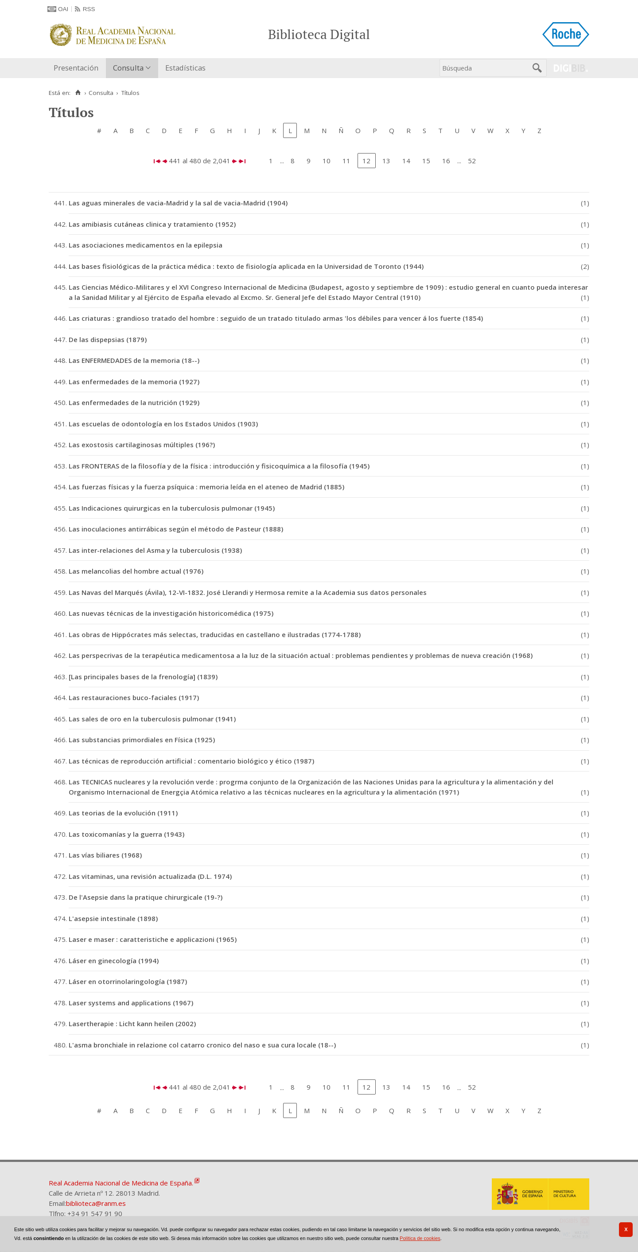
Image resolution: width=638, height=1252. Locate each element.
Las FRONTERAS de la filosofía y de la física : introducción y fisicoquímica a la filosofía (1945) (219, 465)
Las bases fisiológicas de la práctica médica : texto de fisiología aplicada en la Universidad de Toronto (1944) (246, 266)
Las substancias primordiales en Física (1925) (142, 739)
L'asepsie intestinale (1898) (113, 918)
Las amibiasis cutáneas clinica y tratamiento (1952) (152, 224)
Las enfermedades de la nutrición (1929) (134, 402)
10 (327, 160)
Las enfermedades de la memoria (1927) (134, 381)
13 (386, 160)
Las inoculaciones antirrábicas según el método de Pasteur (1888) (176, 528)
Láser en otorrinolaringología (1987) (128, 981)
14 (406, 160)
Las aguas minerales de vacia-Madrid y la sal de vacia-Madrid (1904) (178, 202)
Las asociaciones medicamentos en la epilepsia (145, 244)
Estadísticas (185, 68)
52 (472, 160)
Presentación (76, 68)
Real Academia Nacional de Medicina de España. (121, 1182)
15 (426, 160)
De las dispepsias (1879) (108, 339)
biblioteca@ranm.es (96, 1203)
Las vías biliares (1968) (105, 854)
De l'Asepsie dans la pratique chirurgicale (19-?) (145, 897)
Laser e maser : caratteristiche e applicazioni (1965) (153, 939)
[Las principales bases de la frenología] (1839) (143, 676)
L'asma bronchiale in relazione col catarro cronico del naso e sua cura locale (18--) (202, 1044)
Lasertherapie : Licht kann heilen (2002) (132, 1023)
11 (346, 160)
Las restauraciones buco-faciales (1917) (134, 697)
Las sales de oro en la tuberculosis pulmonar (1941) (152, 718)
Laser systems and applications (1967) (131, 1002)
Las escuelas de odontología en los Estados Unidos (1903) (163, 423)
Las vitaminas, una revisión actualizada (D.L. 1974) (150, 876)
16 (446, 160)
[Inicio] (78, 93)
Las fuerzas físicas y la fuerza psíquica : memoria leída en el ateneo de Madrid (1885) (206, 486)
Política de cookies (420, 1238)
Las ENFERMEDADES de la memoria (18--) (134, 360)
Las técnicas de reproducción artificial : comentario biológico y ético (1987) (191, 760)
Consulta (128, 68)
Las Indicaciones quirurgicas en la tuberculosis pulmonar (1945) (172, 508)
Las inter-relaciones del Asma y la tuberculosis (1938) (155, 550)
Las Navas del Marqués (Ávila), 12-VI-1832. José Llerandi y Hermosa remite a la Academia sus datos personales (248, 592)
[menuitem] (78, 68)
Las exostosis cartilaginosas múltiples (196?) (142, 444)
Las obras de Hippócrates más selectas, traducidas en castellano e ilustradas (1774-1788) (215, 634)
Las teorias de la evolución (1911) (123, 812)
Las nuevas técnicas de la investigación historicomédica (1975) (171, 613)
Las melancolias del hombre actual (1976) (136, 571)
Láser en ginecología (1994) (114, 960)
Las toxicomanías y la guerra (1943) (126, 834)
